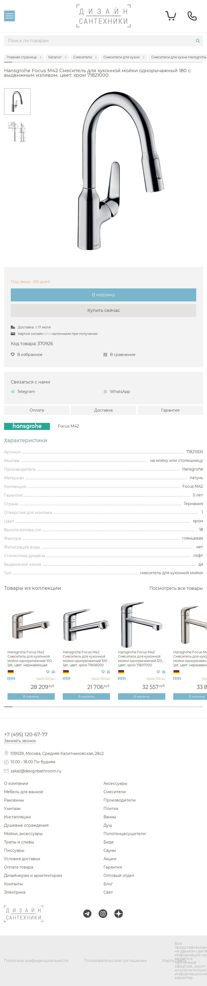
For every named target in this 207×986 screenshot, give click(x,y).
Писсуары (14, 850)
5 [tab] (41, 710)
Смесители (115, 791)
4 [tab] (33, 710)
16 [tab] (132, 710)
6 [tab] (50, 710)
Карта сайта (174, 960)
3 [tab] (25, 710)
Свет (108, 892)
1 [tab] (8, 706)
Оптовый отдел (119, 875)
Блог (108, 883)
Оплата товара (18, 867)
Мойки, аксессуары (23, 833)
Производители (120, 800)
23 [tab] (191, 710)
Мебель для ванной (23, 791)
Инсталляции (17, 817)
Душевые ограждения (26, 825)
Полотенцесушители (125, 833)
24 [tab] (199, 710)
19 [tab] (157, 710)
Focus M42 (68, 426)
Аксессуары (115, 783)
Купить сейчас (103, 310)
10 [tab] (83, 710)
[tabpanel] (31, 651)
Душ (108, 825)
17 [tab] (141, 710)
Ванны (110, 817)
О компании (16, 783)
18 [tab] (149, 710)
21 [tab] (174, 710)
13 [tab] (108, 710)
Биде (109, 842)
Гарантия (170, 410)
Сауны (110, 850)
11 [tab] (91, 710)
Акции (110, 858)
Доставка (103, 410)
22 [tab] (182, 710)
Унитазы (12, 808)
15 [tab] (124, 710)
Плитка (111, 808)
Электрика (14, 892)
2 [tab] (16, 710)
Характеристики (25, 440)
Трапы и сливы (19, 842)
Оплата (37, 410)
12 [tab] (99, 710)
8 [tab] (66, 710)
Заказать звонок (20, 740)
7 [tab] (58, 710)
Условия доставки (22, 858)
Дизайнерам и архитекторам (33, 875)
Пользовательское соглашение (115, 960)
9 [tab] (74, 710)
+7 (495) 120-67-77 (26, 734)
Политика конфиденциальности (36, 960)
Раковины (14, 800)
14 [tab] (116, 710)
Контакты (13, 883)
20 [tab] (165, 710)
